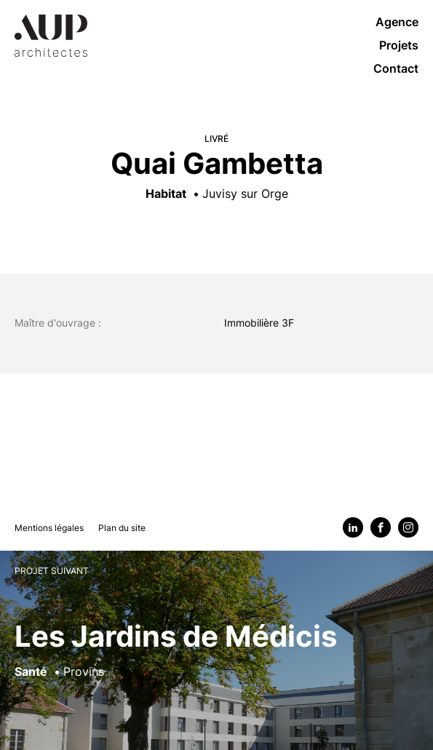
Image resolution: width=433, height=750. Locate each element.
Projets (398, 45)
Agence (397, 22)
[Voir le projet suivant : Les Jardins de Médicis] (216, 650)
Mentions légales (49, 527)
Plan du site (122, 527)
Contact (395, 68)
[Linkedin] (353, 527)
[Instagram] (408, 527)
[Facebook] (380, 527)
